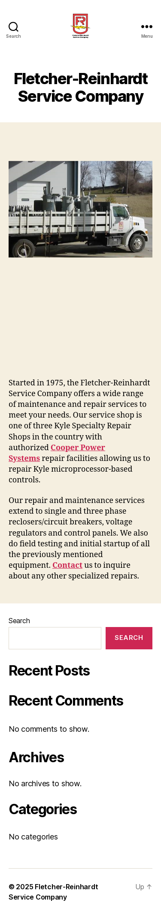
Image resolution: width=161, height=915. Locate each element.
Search (19, 620)
